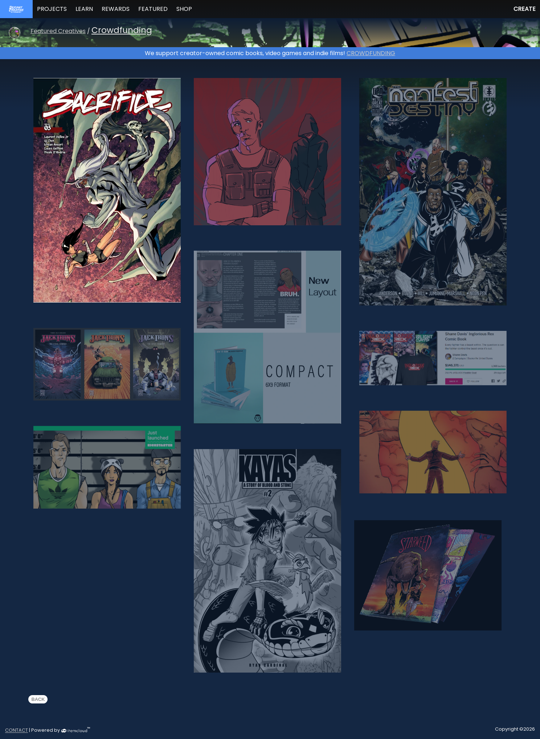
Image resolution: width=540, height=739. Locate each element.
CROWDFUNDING (371, 53)
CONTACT (16, 730)
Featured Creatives (58, 31)
